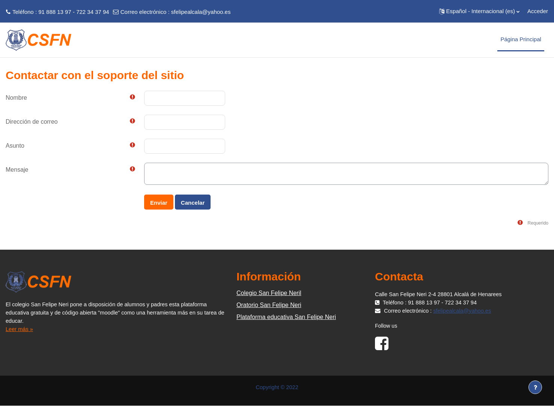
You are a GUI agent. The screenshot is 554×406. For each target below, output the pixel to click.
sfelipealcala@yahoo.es (201, 12)
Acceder (537, 11)
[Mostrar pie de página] (535, 387)
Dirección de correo (32, 121)
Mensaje (17, 169)
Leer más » (20, 329)
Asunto (15, 145)
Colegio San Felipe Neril (268, 293)
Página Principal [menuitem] (520, 39)
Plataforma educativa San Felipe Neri (286, 317)
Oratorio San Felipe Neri (268, 305)
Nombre (16, 97)
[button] (479, 11)
